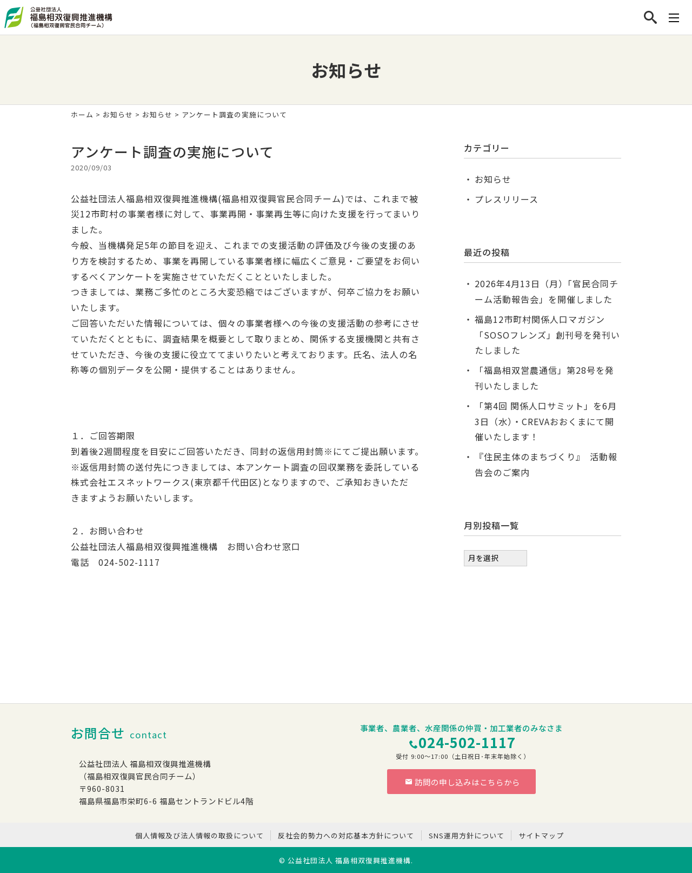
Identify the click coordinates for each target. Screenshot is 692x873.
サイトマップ (541, 835)
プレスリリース (506, 199)
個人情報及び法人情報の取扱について (199, 835)
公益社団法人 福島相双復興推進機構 (349, 860)
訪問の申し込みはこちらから (463, 782)
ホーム (82, 114)
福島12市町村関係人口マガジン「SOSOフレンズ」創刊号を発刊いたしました (547, 335)
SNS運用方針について (466, 835)
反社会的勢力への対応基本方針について (346, 835)
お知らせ (118, 114)
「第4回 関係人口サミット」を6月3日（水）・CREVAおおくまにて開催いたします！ (546, 421)
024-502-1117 (467, 742)
